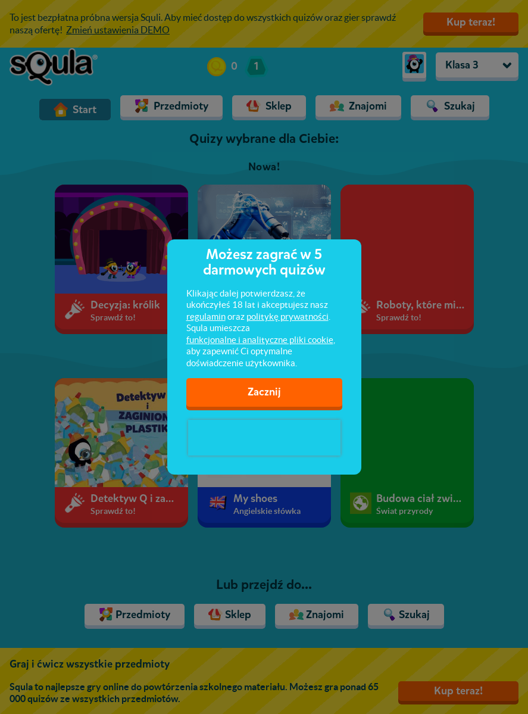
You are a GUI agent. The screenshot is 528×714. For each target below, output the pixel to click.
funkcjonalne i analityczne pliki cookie (259, 340)
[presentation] (264, 438)
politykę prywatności (287, 316)
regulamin (206, 316)
